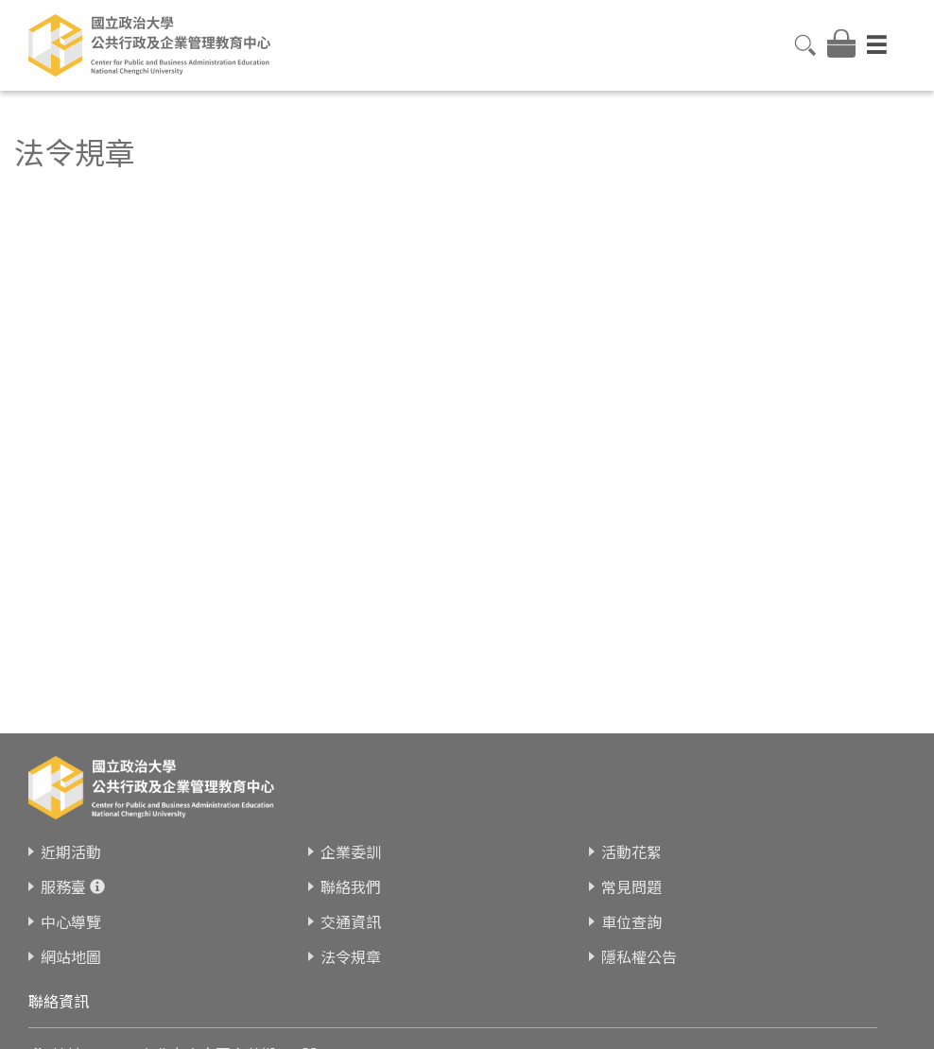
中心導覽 (71, 912)
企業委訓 (350, 842)
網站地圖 (71, 947)
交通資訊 (350, 912)
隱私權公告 (639, 947)
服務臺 (63, 877)
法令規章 (350, 947)
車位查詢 (631, 912)
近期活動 (71, 842)
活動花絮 (631, 842)
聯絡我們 (350, 877)
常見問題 (631, 877)
